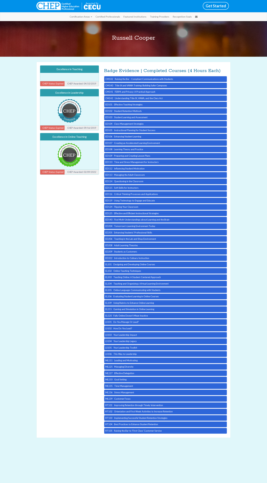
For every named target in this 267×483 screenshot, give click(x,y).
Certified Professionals (108, 16)
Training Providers (159, 16)
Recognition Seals (182, 16)
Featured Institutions (134, 16)
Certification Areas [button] (81, 16)
